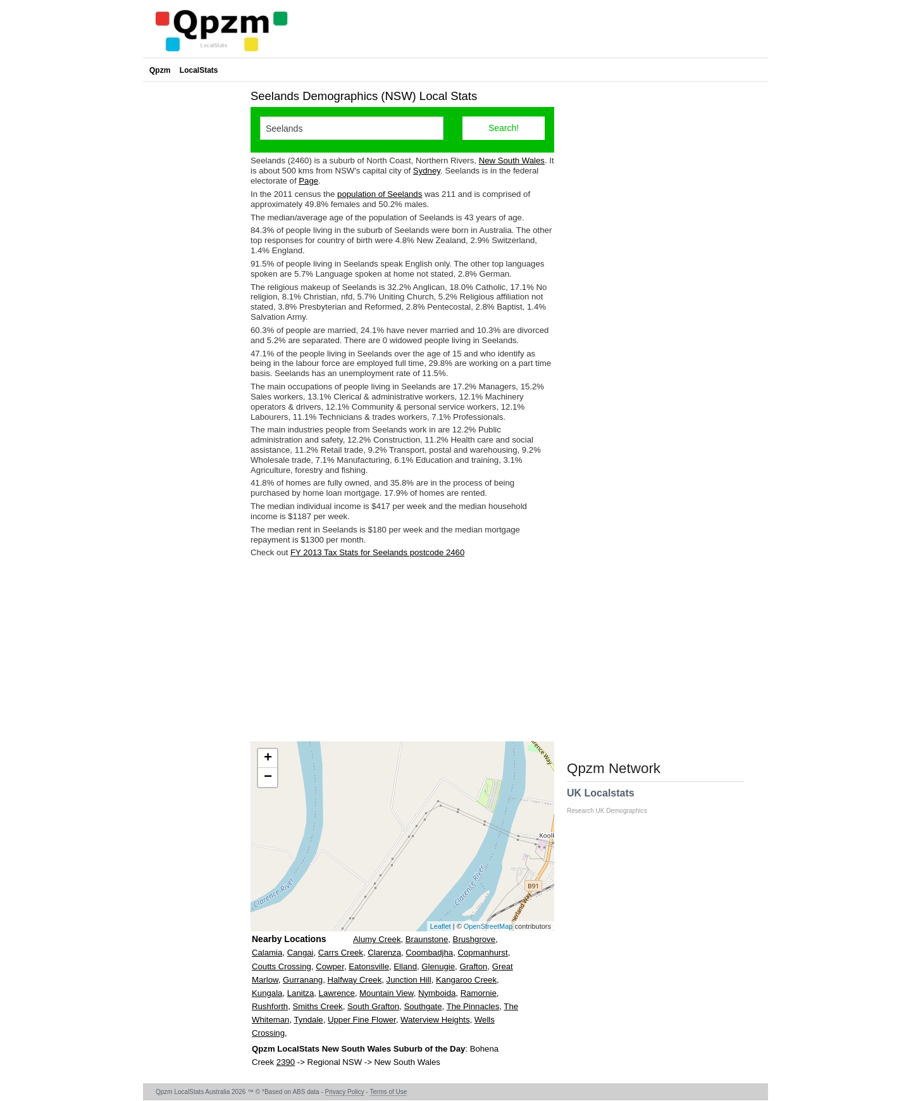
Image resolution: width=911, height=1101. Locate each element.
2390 (285, 1062)
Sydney (426, 170)
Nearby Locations (289, 939)
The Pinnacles (473, 1006)
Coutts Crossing (281, 966)
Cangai (300, 952)
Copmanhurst (482, 952)
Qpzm (159, 70)
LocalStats (199, 70)
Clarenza (384, 952)
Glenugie (438, 966)
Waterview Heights (434, 1019)
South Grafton (373, 1006)
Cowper (330, 966)
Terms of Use (388, 1091)
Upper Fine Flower (362, 1019)
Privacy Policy (344, 1091)
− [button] (268, 777)
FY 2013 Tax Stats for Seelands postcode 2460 (377, 552)
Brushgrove (474, 939)
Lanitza (300, 993)
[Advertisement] (402, 649)
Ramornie (479, 993)
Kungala (267, 993)
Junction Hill (409, 980)
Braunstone (427, 939)
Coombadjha (429, 952)
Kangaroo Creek (466, 980)
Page (308, 181)
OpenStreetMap (488, 926)
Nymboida (437, 993)
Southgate (423, 1006)
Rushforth (270, 1006)
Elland (405, 966)
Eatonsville (369, 966)
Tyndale (308, 1019)
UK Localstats (613, 801)
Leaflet (440, 926)
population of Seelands (379, 194)
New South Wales (512, 160)
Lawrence (337, 993)
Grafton (473, 966)
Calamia (267, 952)
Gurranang (303, 980)
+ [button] (268, 758)
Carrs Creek (340, 952)
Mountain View (386, 993)
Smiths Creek (318, 1006)
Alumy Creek (376, 939)
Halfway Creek (354, 980)
